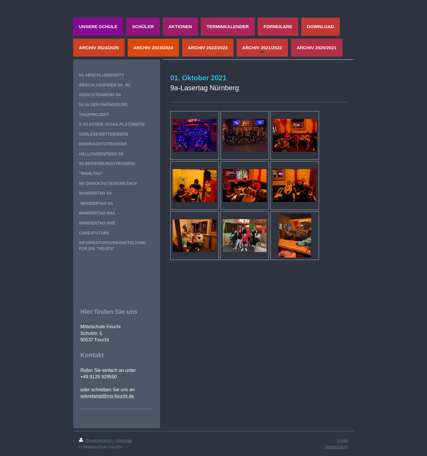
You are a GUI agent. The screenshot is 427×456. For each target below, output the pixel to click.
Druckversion (96, 440)
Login (342, 440)
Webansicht (336, 446)
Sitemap (123, 440)
